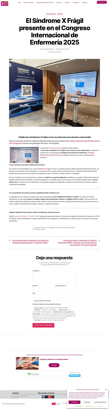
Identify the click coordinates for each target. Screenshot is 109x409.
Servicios (59, 2)
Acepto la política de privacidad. (42, 300)
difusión (73, 227)
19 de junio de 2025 (63, 49)
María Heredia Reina (55, 148)
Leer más (58, 403)
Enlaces (67, 2)
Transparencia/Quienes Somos (45, 2)
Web (34, 293)
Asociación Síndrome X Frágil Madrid (45, 227)
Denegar (87, 402)
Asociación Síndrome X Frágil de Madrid (27, 216)
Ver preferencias (100, 402)
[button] (106, 389)
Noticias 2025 (51, 14)
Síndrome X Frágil (28, 2)
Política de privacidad (90, 406)
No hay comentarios (55, 52)
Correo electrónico (60, 285)
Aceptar (74, 402)
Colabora (84, 2)
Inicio (19, 2)
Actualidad (76, 2)
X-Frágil (60, 14)
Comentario (36, 271)
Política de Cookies (79, 406)
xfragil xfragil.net (49, 49)
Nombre (35, 285)
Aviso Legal (99, 406)
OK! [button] (54, 403)
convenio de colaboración (63, 227)
